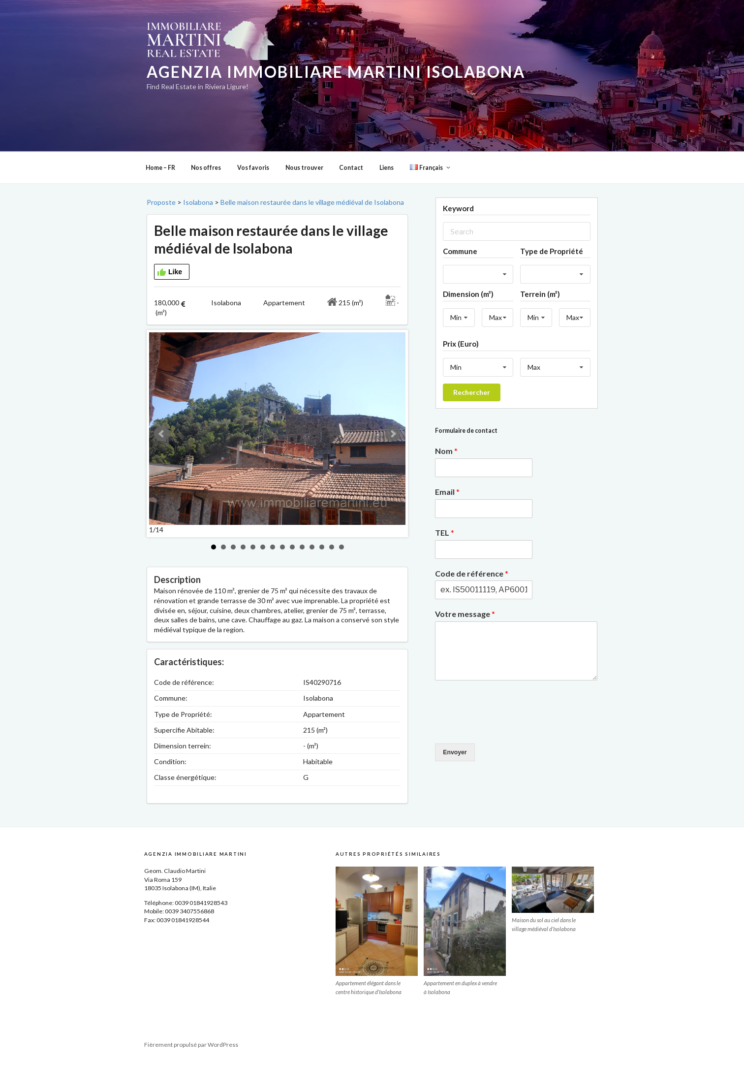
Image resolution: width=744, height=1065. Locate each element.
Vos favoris (253, 167)
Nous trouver (304, 167)
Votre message (465, 613)
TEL (444, 532)
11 (312, 547)
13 (331, 547)
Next (393, 434)
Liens (386, 167)
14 (341, 547)
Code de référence (471, 573)
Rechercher (471, 392)
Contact (351, 167)
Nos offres (206, 167)
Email (447, 491)
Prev (162, 434)
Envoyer (454, 752)
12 (321, 547)
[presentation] (510, 727)
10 (302, 547)
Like (169, 272)
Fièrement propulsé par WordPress (191, 1044)
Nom (446, 450)
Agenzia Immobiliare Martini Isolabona (336, 72)
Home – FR (160, 167)
